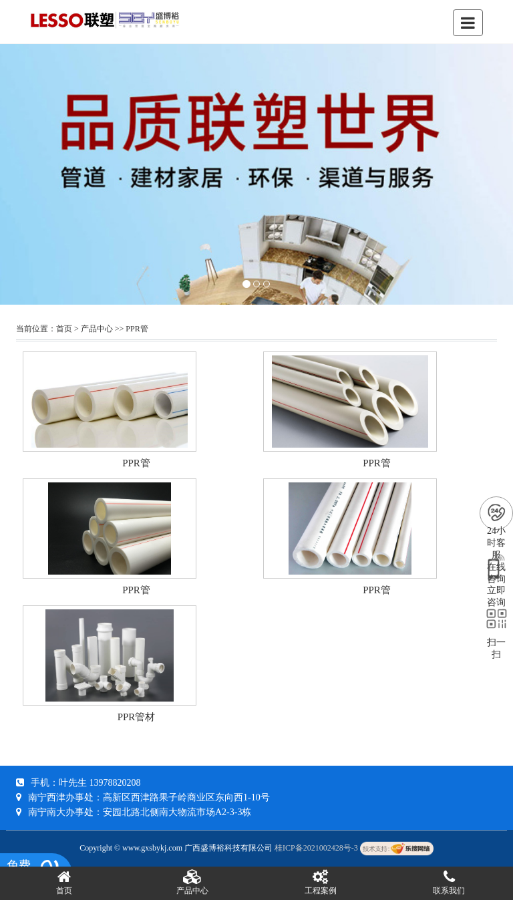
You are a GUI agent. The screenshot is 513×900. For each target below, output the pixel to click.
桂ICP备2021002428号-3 (316, 848)
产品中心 (97, 328)
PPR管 (137, 328)
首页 (64, 328)
